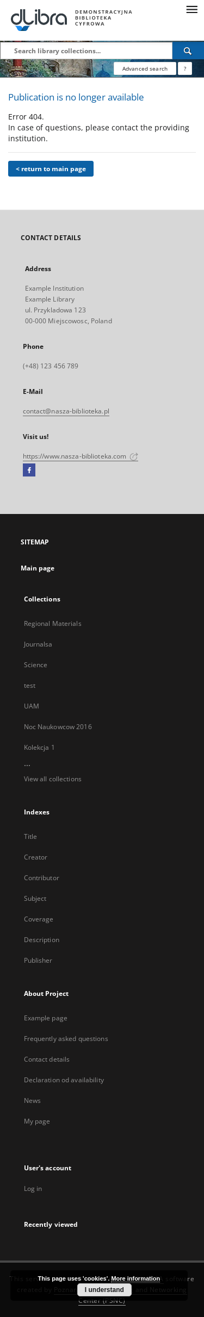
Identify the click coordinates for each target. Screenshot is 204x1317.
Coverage (39, 919)
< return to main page (51, 168)
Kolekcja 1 (39, 747)
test (29, 685)
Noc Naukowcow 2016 (58, 726)
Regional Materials (53, 623)
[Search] (188, 50)
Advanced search (145, 68)
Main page (38, 568)
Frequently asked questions (66, 1038)
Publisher (38, 960)
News (32, 1100)
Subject (35, 898)
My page (37, 1121)
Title (31, 836)
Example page (45, 1018)
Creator (36, 857)
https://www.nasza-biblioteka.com (81, 456)
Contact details (47, 1059)
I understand (104, 1290)
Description (41, 939)
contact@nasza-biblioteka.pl (66, 411)
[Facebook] (29, 470)
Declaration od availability (64, 1079)
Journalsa (38, 644)
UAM (31, 706)
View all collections (53, 778)
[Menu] (191, 8)
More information (135, 1278)
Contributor (41, 877)
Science (36, 664)
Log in (33, 1188)
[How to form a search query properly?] (185, 68)
